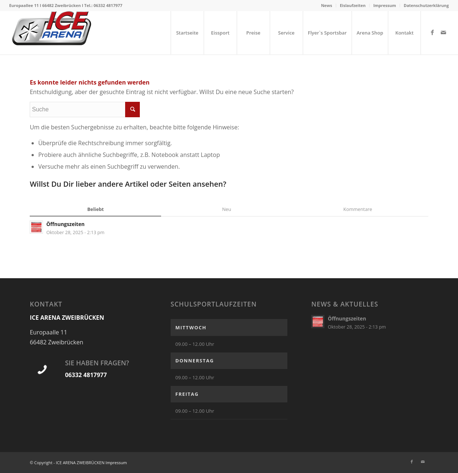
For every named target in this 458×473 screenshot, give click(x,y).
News (326, 5)
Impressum (384, 5)
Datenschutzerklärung (426, 5)
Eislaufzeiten (353, 5)
